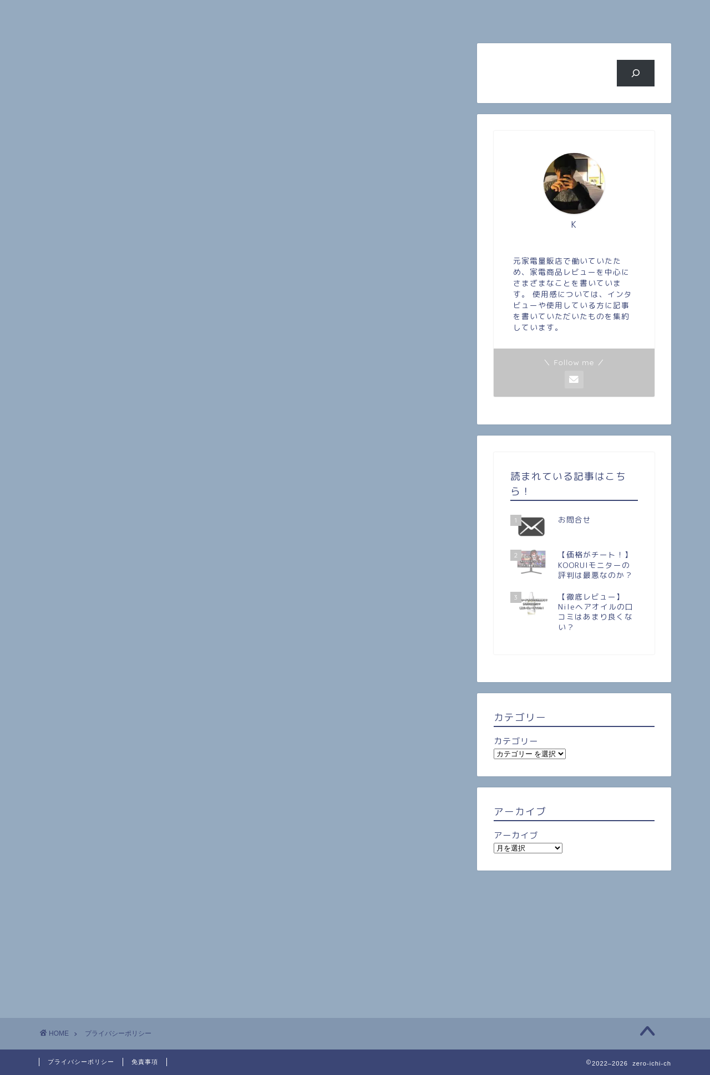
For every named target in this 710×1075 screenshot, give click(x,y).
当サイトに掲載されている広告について (154, 266)
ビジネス (513, 14)
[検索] (636, 73)
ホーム (91, 14)
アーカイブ (516, 835)
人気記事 (302, 14)
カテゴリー (516, 741)
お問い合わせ (618, 14)
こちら (246, 460)
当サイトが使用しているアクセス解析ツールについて (195, 279)
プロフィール (197, 14)
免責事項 (144, 1061)
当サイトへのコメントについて (174, 290)
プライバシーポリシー (81, 1061)
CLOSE (404, 238)
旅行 (407, 14)
